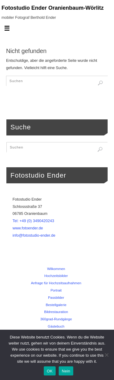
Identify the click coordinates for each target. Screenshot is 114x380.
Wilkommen (56, 269)
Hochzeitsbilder (56, 276)
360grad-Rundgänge (56, 319)
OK (50, 371)
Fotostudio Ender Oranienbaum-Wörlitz (53, 8)
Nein (66, 371)
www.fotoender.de (27, 228)
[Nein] (106, 355)
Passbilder (56, 297)
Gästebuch (56, 326)
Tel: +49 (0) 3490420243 (33, 221)
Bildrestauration (56, 312)
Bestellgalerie (56, 305)
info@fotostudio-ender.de (33, 235)
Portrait (56, 290)
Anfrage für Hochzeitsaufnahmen (56, 283)
